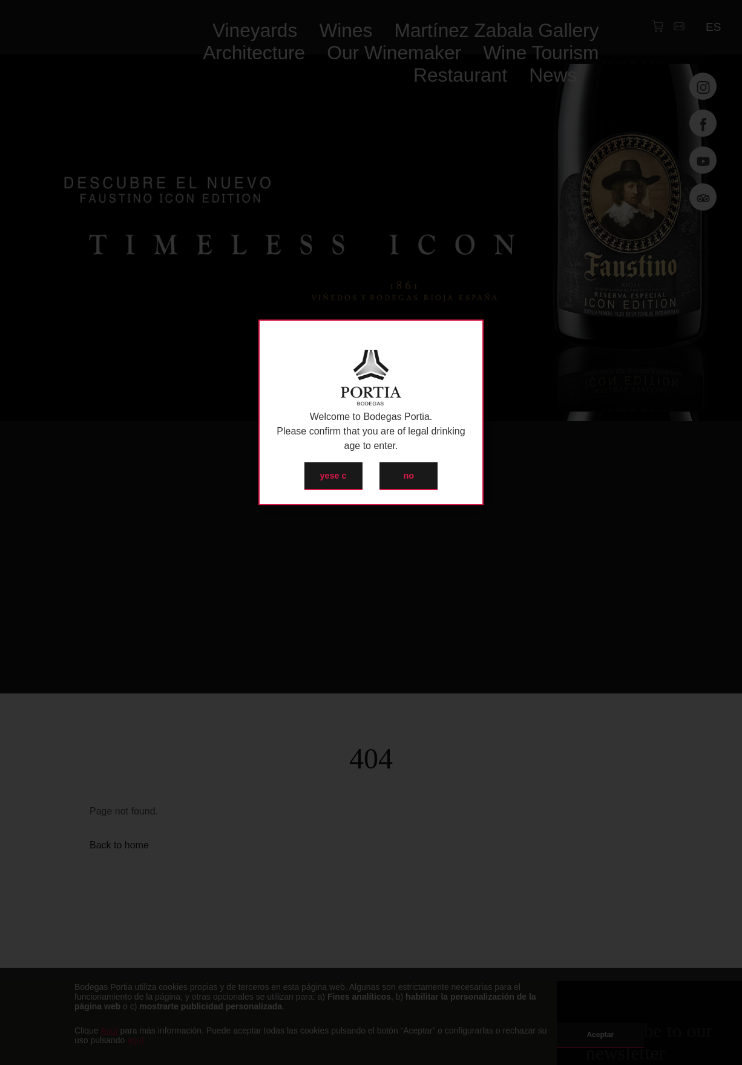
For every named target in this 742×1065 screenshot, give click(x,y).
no (409, 475)
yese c (333, 475)
